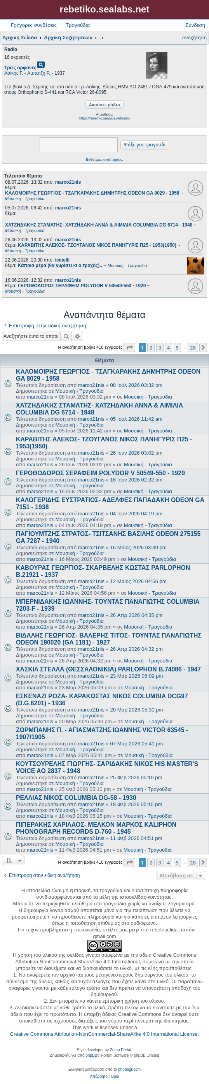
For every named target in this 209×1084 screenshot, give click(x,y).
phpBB (91, 1055)
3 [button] (159, 347)
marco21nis (68, 182)
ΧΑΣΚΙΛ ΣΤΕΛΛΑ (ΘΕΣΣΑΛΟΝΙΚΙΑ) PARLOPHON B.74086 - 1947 (108, 669)
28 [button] (193, 347)
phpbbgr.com (129, 1069)
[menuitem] (99, 1076)
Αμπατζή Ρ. (38, 73)
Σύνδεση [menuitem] (195, 25)
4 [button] (168, 347)
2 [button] (151, 347)
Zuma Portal (120, 1050)
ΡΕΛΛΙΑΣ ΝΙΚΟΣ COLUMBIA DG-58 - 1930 (76, 797)
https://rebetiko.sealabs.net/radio (104, 118)
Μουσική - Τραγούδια (80, 391)
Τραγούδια (78, 25)
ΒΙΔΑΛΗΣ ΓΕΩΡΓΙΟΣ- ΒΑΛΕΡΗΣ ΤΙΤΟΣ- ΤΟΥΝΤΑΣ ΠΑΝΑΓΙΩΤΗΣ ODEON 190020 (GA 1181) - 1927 (109, 639)
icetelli (62, 260)
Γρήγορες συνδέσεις (34, 25)
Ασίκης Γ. (13, 73)
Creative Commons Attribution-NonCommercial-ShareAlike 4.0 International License (104, 1034)
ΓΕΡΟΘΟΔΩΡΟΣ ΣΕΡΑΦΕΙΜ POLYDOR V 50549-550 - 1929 (100, 473)
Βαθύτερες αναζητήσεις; (104, 160)
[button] (129, 347)
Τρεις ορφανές (20, 67)
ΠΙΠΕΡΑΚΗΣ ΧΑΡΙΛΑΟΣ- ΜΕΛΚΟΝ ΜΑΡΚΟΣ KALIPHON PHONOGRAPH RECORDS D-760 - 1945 (96, 828)
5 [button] (177, 347)
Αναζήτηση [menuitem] (194, 37)
